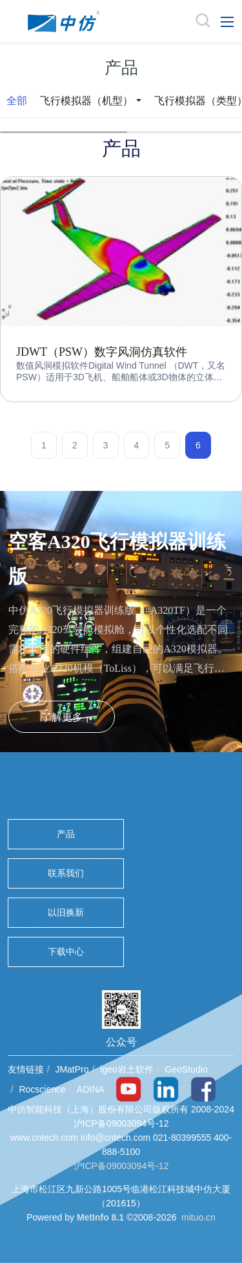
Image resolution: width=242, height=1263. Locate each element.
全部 (16, 100)
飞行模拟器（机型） (86, 100)
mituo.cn (198, 1217)
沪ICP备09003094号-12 (121, 1166)
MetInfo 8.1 (100, 1217)
